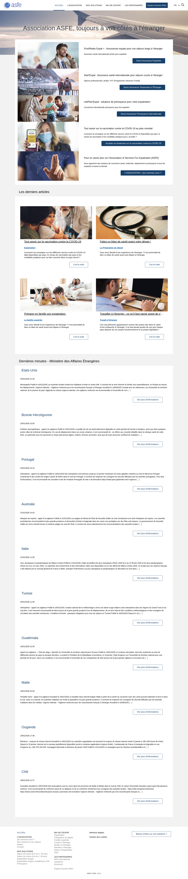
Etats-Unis (29, 370)
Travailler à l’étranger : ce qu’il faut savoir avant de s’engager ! (132, 313)
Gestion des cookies (98, 837)
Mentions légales (96, 832)
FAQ (56, 852)
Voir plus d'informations (147, 400)
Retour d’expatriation (63, 850)
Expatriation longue (25, 859)
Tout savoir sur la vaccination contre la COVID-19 (52, 241)
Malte (26, 682)
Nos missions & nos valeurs (29, 842)
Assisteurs (58, 862)
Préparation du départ (63, 837)
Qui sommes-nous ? (25, 839)
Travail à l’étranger (62, 842)
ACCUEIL (21, 832)
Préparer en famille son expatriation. (45, 313)
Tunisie (27, 593)
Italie (25, 549)
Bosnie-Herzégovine (37, 415)
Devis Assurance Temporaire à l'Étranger (142, 87)
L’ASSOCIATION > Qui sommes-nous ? (143, 173)
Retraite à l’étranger (62, 847)
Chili (25, 772)
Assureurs (58, 864)
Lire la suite (78, 264)
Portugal (28, 459)
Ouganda (29, 727)
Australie (28, 504)
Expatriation (59, 835)
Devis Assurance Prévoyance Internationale (141, 114)
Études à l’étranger (62, 845)
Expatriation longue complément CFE (33, 861)
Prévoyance (22, 864)
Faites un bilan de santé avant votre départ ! (125, 241)
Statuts (20, 844)
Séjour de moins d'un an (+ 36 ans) (32, 854)
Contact (20, 847)
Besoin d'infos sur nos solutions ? (151, 834)
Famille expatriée (61, 840)
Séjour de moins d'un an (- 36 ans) (32, 856)
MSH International (62, 859)
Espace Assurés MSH (63, 869)
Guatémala (30, 638)
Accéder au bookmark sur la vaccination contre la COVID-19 (133, 143)
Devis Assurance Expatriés (148, 61)
